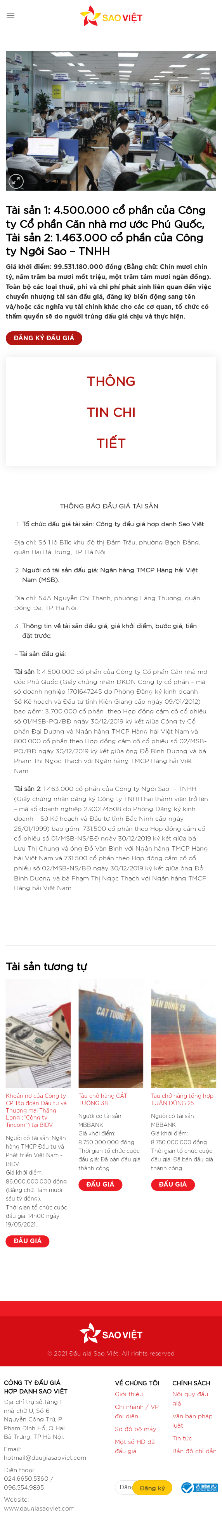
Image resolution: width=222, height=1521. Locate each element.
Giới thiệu (129, 1394)
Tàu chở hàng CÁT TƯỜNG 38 (102, 1099)
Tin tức (182, 1439)
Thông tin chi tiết (111, 411)
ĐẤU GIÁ (28, 1241)
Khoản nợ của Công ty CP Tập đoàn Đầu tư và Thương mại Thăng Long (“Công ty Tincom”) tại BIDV (36, 1110)
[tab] (111, 411)
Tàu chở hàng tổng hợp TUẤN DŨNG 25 (182, 1099)
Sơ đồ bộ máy (135, 1429)
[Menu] (10, 15)
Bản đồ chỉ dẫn (194, 1451)
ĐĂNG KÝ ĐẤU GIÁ (44, 338)
